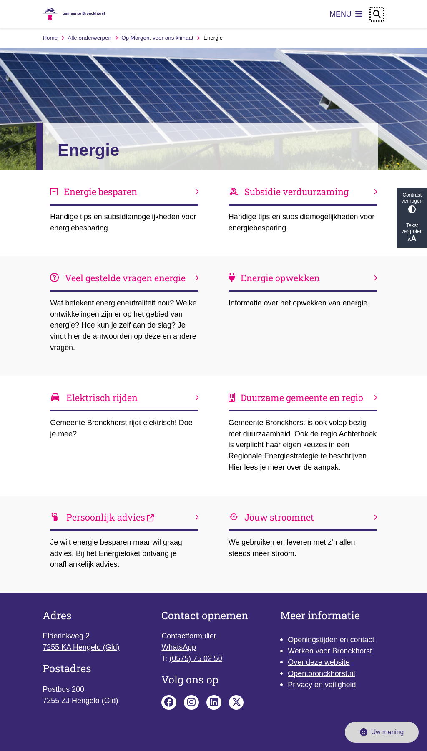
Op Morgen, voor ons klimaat (157, 38)
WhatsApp (178, 647)
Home (50, 38)
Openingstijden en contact (331, 640)
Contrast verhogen (412, 202)
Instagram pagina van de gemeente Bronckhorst (191, 702)
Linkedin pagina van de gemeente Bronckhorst (213, 702)
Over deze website (318, 662)
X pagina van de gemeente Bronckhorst (236, 702)
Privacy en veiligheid (322, 685)
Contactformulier (188, 636)
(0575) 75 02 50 (195, 658)
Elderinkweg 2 (66, 636)
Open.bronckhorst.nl (321, 673)
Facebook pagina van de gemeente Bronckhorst (168, 702)
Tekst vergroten (412, 233)
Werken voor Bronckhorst (330, 651)
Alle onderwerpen (89, 38)
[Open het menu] (345, 14)
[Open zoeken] (376, 14)
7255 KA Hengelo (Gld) (81, 647)
